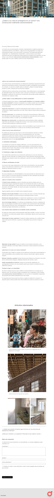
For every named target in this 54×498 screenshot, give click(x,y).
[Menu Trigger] (49, 3)
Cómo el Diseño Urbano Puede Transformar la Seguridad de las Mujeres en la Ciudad (25, 350)
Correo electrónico (7, 462)
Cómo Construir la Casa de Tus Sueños (18, 394)
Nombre (4, 458)
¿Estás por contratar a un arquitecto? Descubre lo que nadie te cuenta (21, 432)
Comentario (5, 445)
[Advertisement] (24, 35)
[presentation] (12, 473)
